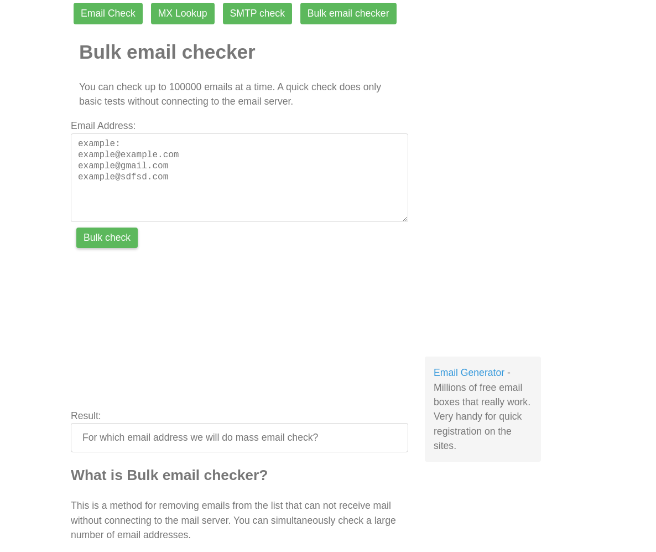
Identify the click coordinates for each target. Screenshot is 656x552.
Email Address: (103, 125)
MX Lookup (182, 13)
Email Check (108, 13)
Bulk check (107, 237)
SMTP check (257, 13)
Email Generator (469, 372)
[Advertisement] (239, 331)
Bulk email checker (348, 13)
